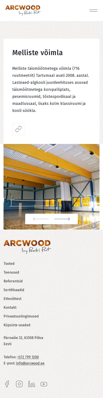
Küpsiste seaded (17, 325)
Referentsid (13, 281)
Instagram (19, 383)
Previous (38, 219)
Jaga (18, 129)
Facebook (7, 383)
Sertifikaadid (14, 290)
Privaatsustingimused (21, 316)
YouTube (43, 383)
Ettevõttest (12, 299)
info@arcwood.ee (30, 363)
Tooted (9, 264)
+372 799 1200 (28, 357)
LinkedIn (31, 383)
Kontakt (10, 307)
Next (65, 219)
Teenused (11, 272)
